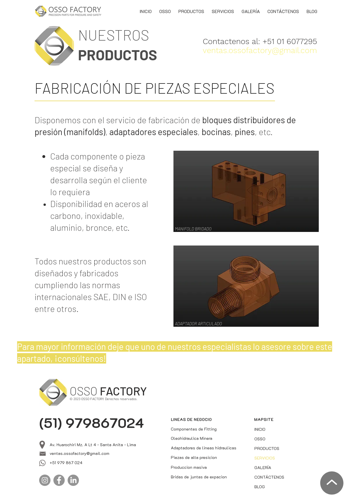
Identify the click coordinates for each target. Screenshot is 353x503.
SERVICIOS (264, 458)
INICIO (259, 429)
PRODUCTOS (266, 448)
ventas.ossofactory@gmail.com (79, 453)
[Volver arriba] (331, 483)
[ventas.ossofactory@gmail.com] (260, 50)
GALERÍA (262, 467)
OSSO (259, 439)
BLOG (259, 486)
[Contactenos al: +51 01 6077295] (262, 41)
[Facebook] (59, 480)
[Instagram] (44, 480)
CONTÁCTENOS (268, 477)
